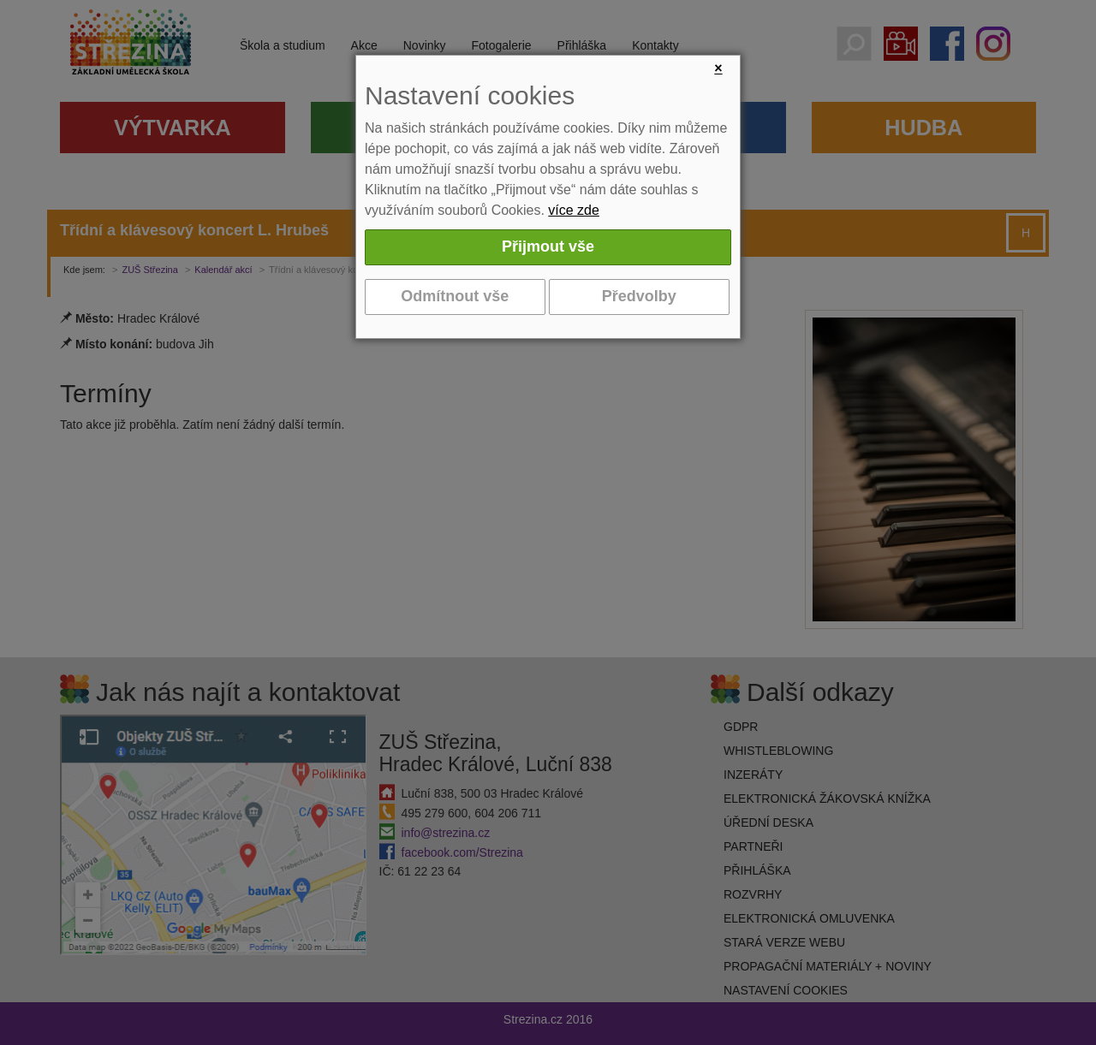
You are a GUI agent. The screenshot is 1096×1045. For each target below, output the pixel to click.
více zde (573, 210)
